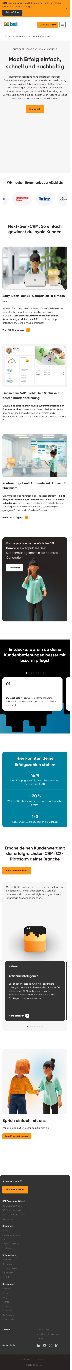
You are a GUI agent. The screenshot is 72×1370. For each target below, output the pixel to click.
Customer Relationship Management (31, 36)
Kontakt (6, 1277)
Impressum (25, 1359)
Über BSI (6, 1259)
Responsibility (9, 1264)
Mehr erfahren (12, 12)
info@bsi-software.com (48, 1334)
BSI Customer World (13, 1201)
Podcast (6, 1306)
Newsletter (7, 1310)
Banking (6, 1230)
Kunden (6, 1288)
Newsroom (7, 1272)
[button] (35, 109)
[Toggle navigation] (62, 25)
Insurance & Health (11, 1235)
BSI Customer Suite (11, 1210)
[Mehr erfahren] (19, 1016)
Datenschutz (43, 1359)
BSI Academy (8, 1315)
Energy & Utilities (10, 1243)
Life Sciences (8, 1248)
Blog (4, 1297)
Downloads (8, 1319)
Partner (6, 1293)
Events (5, 1302)
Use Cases (7, 1219)
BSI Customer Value (12, 1206)
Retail (5, 1239)
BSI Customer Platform (13, 1214)
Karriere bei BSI (9, 1268)
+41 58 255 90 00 (45, 1329)
